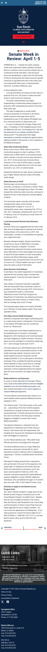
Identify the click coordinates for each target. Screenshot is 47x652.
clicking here (32, 510)
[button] (23, 42)
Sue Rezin (23, 27)
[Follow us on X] (2, 3)
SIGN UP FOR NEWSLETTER (40, 3)
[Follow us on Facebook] (6, 3)
